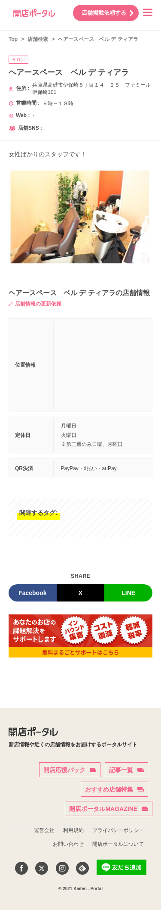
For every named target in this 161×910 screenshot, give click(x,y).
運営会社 (44, 830)
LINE (128, 592)
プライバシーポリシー (118, 830)
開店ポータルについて (118, 844)
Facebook (32, 592)
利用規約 (73, 830)
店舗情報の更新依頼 (35, 304)
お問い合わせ (68, 844)
